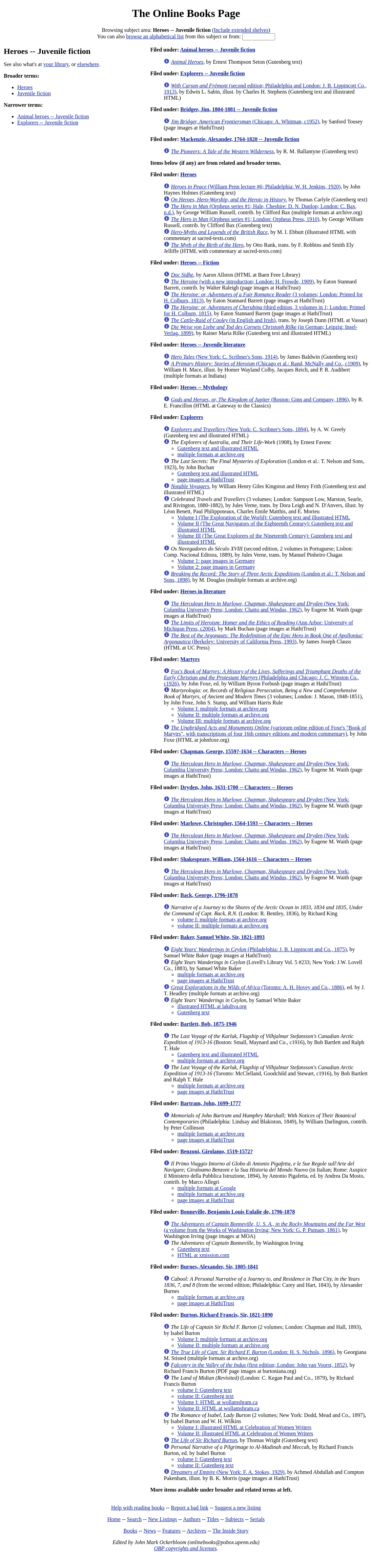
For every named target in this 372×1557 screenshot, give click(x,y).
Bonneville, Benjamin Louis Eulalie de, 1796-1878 (237, 1212)
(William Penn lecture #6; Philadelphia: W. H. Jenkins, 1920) (255, 186)
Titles (213, 1519)
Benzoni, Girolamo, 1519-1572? (216, 1151)
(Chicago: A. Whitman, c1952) (245, 121)
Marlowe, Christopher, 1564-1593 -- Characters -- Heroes (246, 823)
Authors (192, 1519)
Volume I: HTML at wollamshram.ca (217, 1402)
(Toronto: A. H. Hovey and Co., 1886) (257, 987)
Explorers (191, 417)
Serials (257, 1519)
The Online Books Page (186, 13)
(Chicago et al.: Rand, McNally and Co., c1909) (265, 363)
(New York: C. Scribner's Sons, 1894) (239, 429)
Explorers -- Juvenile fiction (47, 122)
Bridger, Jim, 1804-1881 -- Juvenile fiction (228, 109)
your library (56, 64)
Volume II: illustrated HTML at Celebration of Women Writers (245, 1433)
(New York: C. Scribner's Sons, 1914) (224, 357)
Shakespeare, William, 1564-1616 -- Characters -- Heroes (245, 859)
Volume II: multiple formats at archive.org (223, 715)
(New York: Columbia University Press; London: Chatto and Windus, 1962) (256, 607)
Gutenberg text (193, 1012)
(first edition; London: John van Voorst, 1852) (259, 1365)
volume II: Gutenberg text (205, 1396)
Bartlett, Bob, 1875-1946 (208, 1024)
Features (171, 1531)
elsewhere (88, 64)
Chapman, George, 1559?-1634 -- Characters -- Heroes (243, 751)
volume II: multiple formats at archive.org (222, 926)
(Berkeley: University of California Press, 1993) (263, 638)
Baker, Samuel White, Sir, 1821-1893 (222, 937)
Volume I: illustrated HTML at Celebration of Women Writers (244, 1427)
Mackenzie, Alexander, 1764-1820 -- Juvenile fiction (239, 139)
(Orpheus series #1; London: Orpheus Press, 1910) (245, 219)
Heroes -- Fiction (199, 262)
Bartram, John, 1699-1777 (210, 1103)
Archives (196, 1531)
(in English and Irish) (223, 320)
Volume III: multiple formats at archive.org (224, 721)
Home (114, 1519)
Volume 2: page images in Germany (216, 567)
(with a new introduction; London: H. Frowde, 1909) (242, 281)
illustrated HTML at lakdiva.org (211, 1006)
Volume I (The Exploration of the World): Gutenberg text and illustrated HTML (263, 517)
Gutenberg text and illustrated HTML (218, 448)
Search (134, 1519)
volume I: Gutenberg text (204, 1390)
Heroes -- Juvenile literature (212, 344)
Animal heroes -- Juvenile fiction (53, 116)
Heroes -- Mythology (204, 387)
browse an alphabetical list (155, 36)
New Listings (162, 1519)
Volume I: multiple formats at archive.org (222, 709)
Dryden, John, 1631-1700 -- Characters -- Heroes (236, 787)
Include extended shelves (241, 30)
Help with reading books (138, 1508)
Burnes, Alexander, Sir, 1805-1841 (219, 1267)
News (150, 1531)
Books (130, 1531)
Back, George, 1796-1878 (209, 895)
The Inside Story (230, 1531)
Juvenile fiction (34, 93)
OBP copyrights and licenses (185, 1548)
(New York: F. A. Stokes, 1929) (227, 1472)
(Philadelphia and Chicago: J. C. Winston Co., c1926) (262, 677)
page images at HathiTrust (205, 479)
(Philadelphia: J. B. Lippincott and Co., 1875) (259, 949)
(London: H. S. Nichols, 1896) (252, 1352)
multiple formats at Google (206, 1188)
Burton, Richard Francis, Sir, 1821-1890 (226, 1315)
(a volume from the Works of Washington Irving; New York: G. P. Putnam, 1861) (264, 1227)
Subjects (234, 1519)
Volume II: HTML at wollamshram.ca (218, 1408)
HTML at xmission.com (203, 1255)
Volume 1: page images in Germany (216, 561)
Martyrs (190, 659)
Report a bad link (189, 1508)
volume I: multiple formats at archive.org (222, 919)
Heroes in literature (203, 591)
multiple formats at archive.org (210, 454)
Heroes (25, 87)
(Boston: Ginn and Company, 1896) (260, 399)
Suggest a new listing (238, 1508)
